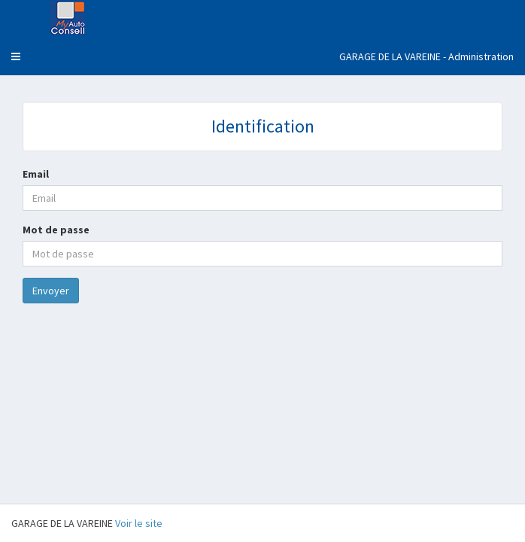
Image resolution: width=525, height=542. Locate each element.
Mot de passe (56, 229)
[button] (16, 56)
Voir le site (138, 523)
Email (36, 174)
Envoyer (50, 290)
